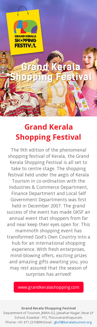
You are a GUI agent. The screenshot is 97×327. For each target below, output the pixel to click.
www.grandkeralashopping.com (48, 287)
